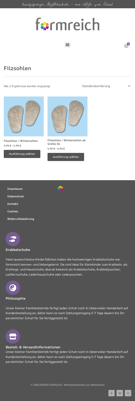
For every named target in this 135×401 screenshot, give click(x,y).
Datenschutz (15, 196)
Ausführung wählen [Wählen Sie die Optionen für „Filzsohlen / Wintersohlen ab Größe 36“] (66, 157)
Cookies (12, 211)
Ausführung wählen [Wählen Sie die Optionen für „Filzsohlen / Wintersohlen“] (22, 154)
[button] (67, 45)
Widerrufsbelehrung (20, 219)
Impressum (15, 189)
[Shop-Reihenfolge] (106, 86)
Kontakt (12, 204)
